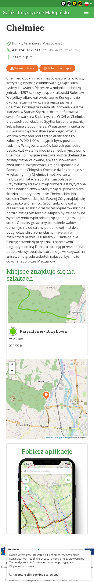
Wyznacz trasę (22, 68)
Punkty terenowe (25, 43)
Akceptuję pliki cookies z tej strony (35, 574)
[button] (46, 395)
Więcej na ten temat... (22, 566)
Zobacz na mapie (57, 68)
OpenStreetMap (65, 437)
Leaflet (49, 437)
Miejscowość (52, 43)
